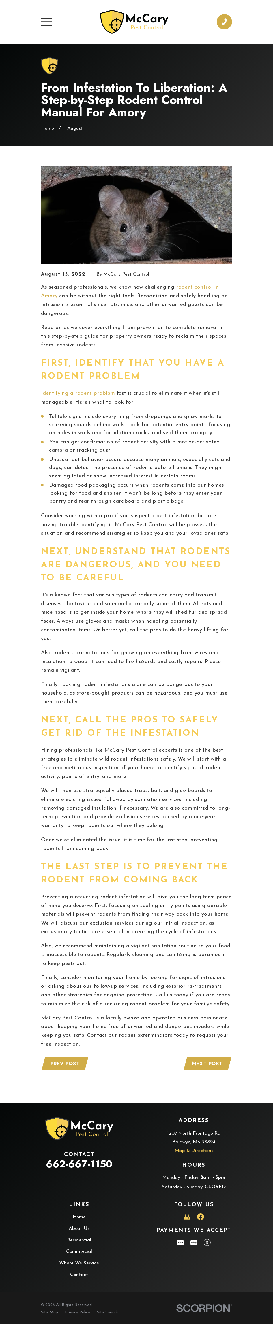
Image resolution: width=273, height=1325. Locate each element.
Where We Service (79, 1263)
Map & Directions (194, 1151)
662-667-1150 (79, 1165)
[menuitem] (49, 1313)
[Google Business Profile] (187, 1217)
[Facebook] (200, 1217)
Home (79, 1217)
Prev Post (65, 1064)
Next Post (207, 1064)
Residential (79, 1240)
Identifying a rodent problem (78, 393)
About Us (79, 1229)
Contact (79, 1275)
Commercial (79, 1252)
